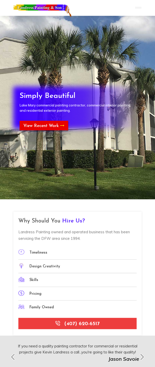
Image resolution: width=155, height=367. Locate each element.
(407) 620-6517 (77, 325)
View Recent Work (43, 126)
